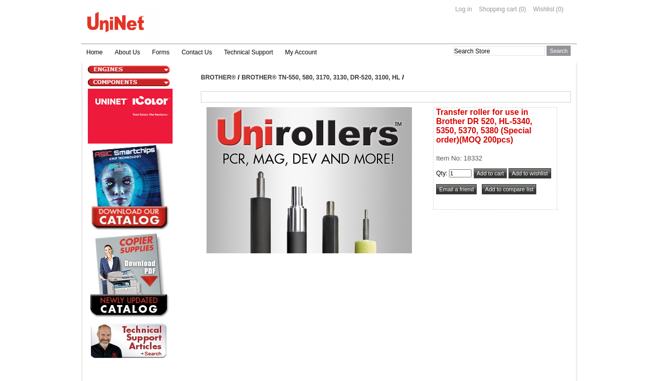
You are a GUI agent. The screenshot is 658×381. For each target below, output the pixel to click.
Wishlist (543, 9)
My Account (301, 52)
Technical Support (248, 52)
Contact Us (196, 52)
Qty (441, 173)
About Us (127, 52)
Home (94, 52)
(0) (523, 9)
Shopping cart (498, 9)
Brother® (218, 77)
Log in (463, 9)
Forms (161, 52)
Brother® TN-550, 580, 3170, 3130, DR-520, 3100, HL (320, 77)
